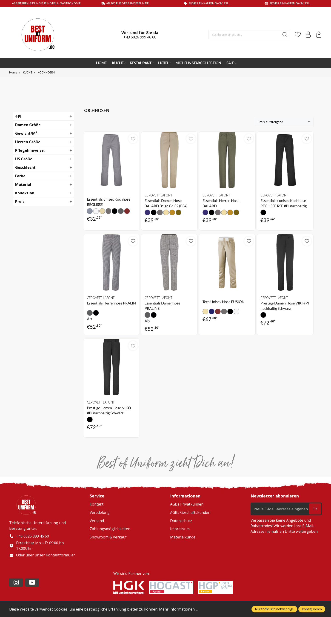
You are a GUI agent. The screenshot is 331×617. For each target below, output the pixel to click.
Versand (97, 520)
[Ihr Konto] (308, 35)
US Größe (23, 158)
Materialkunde (182, 537)
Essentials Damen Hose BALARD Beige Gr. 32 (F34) (166, 203)
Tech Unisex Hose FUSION (224, 301)
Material (23, 184)
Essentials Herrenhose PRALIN (111, 303)
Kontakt (96, 504)
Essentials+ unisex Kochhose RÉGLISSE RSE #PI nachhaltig (283, 203)
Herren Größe (27, 141)
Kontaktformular (60, 555)
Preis (19, 201)
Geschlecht (25, 167)
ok (315, 509)
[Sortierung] (284, 122)
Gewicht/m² (26, 133)
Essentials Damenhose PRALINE (162, 305)
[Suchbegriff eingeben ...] (244, 34)
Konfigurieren (312, 609)
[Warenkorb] (319, 35)
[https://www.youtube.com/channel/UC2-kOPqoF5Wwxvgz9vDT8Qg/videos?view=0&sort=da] (32, 583)
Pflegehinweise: (30, 150)
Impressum (180, 528)
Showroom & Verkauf (108, 537)
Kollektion (24, 193)
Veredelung (100, 512)
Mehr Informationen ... (178, 609)
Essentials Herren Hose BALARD (221, 203)
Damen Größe (28, 124)
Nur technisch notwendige (274, 609)
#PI (18, 116)
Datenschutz (181, 520)
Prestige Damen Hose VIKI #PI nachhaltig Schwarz (284, 305)
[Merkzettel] (298, 35)
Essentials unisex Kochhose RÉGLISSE (108, 201)
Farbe (20, 175)
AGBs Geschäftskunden (190, 512)
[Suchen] (285, 34)
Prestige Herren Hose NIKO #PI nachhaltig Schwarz (109, 410)
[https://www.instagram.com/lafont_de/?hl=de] (16, 583)
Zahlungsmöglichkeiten (110, 528)
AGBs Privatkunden (186, 504)
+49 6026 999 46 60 (139, 37)
